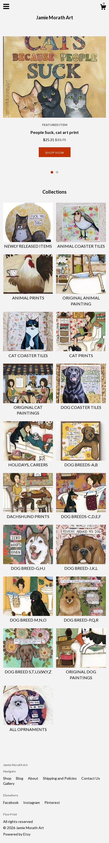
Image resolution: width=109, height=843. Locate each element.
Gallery (8, 783)
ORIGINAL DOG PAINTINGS (81, 672)
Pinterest (52, 802)
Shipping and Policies (60, 778)
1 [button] (52, 172)
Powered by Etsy (16, 834)
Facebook (11, 802)
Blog (20, 778)
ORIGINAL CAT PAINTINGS (28, 407)
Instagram (32, 802)
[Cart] (103, 8)
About (33, 778)
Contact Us (90, 778)
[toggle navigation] (6, 6)
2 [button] (57, 172)
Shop (7, 778)
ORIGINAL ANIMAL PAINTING (81, 298)
